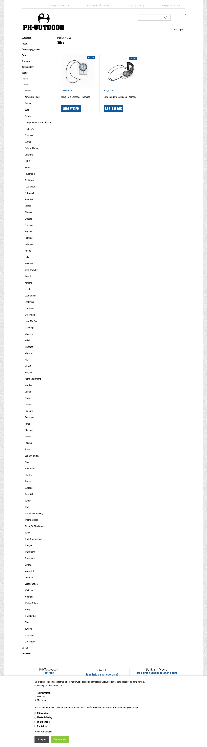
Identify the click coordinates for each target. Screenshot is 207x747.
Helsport (29, 244)
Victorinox (29, 577)
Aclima (28, 90)
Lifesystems (31, 314)
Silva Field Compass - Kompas (75, 96)
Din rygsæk (179, 29)
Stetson (28, 481)
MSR (27, 359)
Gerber (28, 205)
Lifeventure (30, 641)
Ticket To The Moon (34, 526)
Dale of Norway (32, 148)
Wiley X (28, 609)
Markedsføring (44, 717)
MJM (27, 340)
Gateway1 (29, 193)
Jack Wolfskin (31, 270)
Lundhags (29, 327)
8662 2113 (102, 670)
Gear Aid (29, 199)
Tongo (27, 532)
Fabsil (27, 167)
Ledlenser (29, 301)
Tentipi (28, 500)
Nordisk (28, 385)
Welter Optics (31, 603)
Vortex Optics (31, 583)
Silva (27, 462)
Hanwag (28, 237)
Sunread (28, 487)
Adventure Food (32, 96)
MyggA (28, 366)
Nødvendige (43, 713)
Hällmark (29, 263)
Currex (28, 141)
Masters (29, 334)
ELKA (27, 161)
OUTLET (26, 647)
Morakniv (29, 353)
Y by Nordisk (31, 616)
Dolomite (29, 154)
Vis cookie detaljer (43, 731)
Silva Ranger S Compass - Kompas (120, 96)
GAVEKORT (27, 653)
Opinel (28, 391)
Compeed (29, 135)
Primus (28, 436)
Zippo (27, 622)
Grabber (28, 218)
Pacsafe (29, 410)
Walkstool (29, 590)
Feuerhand (30, 173)
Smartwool (30, 468)
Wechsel (29, 596)
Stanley (28, 475)
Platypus (29, 430)
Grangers (29, 225)
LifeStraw (29, 308)
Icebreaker (30, 635)
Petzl (27, 423)
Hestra (28, 250)
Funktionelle (43, 721)
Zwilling (28, 628)
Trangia (28, 545)
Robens (28, 442)
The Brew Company (34, 513)
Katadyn (28, 282)
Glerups (28, 212)
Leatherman (30, 295)
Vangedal (29, 571)
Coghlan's (29, 129)
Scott (27, 449)
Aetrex (28, 103)
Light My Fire (31, 321)
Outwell (28, 404)
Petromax (29, 417)
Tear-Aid (29, 494)
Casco (28, 116)
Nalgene (28, 372)
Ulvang (28, 564)
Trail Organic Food (33, 539)
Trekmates (30, 558)
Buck (27, 109)
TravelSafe (30, 551)
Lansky (28, 289)
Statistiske (42, 726)
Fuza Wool (30, 186)
